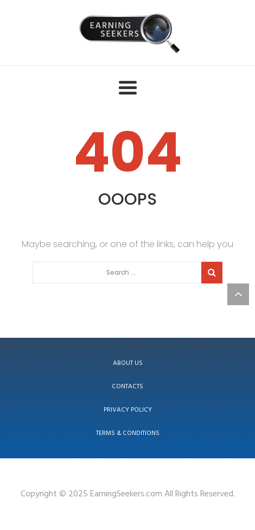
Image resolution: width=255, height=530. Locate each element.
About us (128, 363)
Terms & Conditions (128, 433)
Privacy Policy (128, 410)
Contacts (127, 386)
